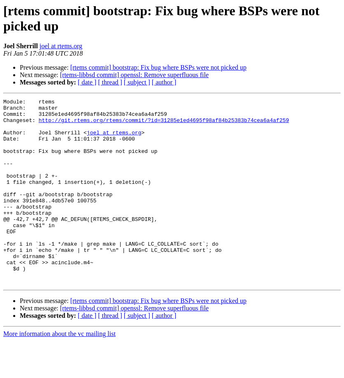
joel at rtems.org (61, 45)
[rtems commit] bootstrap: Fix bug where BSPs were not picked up (158, 67)
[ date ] (87, 82)
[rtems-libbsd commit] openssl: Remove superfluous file (134, 74)
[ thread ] (110, 82)
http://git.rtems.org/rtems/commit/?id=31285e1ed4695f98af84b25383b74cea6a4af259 (164, 125)
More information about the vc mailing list (59, 370)
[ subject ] (137, 82)
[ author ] (164, 82)
